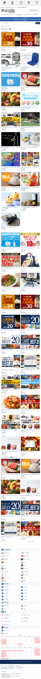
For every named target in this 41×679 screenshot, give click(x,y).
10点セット (5, 605)
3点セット (4, 609)
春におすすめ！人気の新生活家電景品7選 (29, 147)
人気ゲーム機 (25, 559)
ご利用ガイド (20, 14)
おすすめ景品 (4, 31)
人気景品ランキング (6, 294)
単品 (23, 609)
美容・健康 (24, 571)
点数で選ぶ (5, 602)
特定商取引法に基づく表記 (6, 668)
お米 (23, 577)
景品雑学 (4, 436)
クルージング (5, 556)
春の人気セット (5, 624)
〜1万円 (24, 590)
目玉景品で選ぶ (6, 549)
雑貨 (23, 581)
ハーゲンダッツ (5, 577)
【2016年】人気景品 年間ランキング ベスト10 (30, 536)
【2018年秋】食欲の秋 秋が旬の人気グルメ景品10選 (10, 496)
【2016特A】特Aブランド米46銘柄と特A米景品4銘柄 (30, 475)
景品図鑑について (11, 14)
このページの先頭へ (12, 661)
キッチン (4, 574)
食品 (3, 581)
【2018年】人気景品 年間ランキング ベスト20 (30, 517)
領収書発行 (11, 666)
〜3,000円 (24, 587)
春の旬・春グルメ (26, 615)
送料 (6, 666)
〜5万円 (4, 596)
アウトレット (5, 630)
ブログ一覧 (30, 541)
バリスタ (24, 565)
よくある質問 (4, 667)
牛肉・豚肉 (24, 556)
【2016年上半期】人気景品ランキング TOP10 (30, 429)
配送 (2, 666)
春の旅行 (24, 621)
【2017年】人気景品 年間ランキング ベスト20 (10, 537)
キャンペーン (4, 232)
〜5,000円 (4, 590)
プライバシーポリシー (17, 668)
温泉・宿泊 (5, 553)
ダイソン (24, 562)
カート (20, 15)
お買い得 (4, 627)
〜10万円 (4, 599)
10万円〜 (24, 599)
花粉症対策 (5, 618)
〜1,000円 (4, 587)
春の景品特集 (5, 615)
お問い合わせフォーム (12, 667)
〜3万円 (24, 593)
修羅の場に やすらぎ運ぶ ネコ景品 (8, 227)
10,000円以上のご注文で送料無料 (20, 20)
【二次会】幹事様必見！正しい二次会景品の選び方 (30, 496)
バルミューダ (25, 568)
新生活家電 (24, 618)
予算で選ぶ (5, 584)
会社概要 (20, 667)
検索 (37, 23)
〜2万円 (4, 593)
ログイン (4, 14)
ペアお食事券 (25, 553)
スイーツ (4, 562)
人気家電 (4, 571)
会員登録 (36, 14)
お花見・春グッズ (6, 621)
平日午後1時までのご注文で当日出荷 (20, 18)
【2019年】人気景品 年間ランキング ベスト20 (10, 517)
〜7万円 (24, 596)
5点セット (24, 605)
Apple (3, 568)
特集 (3, 612)
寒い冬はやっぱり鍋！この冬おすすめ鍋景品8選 (10, 475)
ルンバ (4, 565)
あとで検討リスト (28, 14)
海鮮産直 (4, 559)
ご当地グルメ (25, 574)
